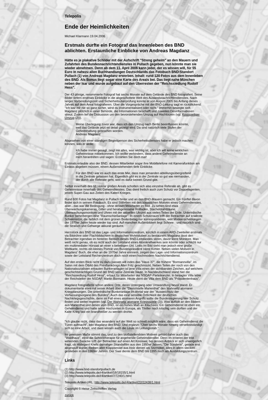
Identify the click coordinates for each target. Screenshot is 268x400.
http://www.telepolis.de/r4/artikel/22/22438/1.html (127, 382)
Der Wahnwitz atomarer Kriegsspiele (132, 301)
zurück (69, 395)
